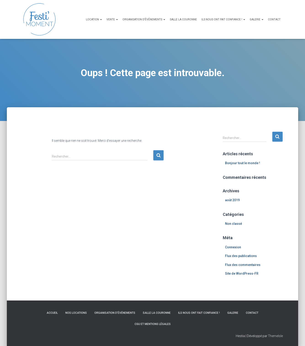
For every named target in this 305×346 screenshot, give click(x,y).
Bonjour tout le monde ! (242, 163)
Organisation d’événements (143, 19)
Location (94, 19)
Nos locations (76, 312)
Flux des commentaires (242, 265)
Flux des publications (241, 256)
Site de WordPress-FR (241, 273)
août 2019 (232, 200)
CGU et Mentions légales (153, 324)
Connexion (233, 247)
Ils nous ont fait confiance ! (223, 19)
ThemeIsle (275, 336)
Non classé (233, 223)
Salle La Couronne (183, 19)
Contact (274, 19)
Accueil (52, 312)
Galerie (256, 19)
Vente (112, 19)
